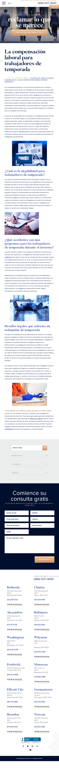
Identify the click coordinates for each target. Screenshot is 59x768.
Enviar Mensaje (44, 559)
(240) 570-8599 (12, 675)
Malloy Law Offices (36, 419)
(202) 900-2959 (39, 652)
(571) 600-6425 (12, 727)
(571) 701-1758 (12, 625)
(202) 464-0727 (12, 600)
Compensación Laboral (31, 80)
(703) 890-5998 (39, 677)
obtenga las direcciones (14, 604)
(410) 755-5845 (12, 702)
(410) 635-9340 (39, 625)
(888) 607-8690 (47, 3)
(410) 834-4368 (39, 727)
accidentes (8, 257)
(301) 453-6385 (39, 600)
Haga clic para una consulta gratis (29, 32)
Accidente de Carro (38, 78)
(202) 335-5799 (12, 650)
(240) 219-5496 (39, 702)
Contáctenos (9, 429)
